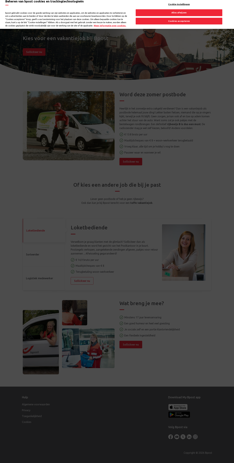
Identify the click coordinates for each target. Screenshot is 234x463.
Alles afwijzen (179, 10)
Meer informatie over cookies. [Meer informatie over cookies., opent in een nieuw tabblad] (110, 23)
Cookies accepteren (179, 19)
